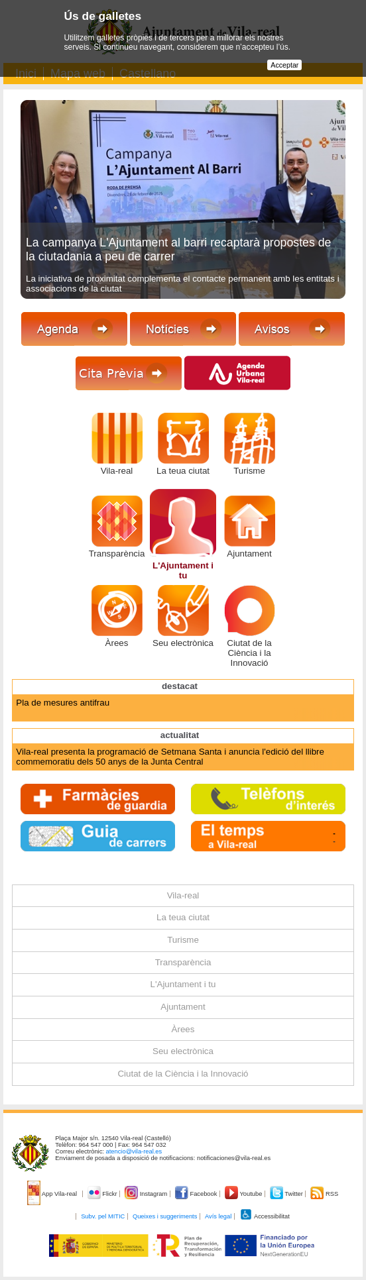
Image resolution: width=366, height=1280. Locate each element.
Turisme (249, 471)
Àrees (117, 643)
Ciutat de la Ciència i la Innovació (249, 653)
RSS (324, 1194)
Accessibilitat (264, 1216)
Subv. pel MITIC (103, 1216)
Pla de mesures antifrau (62, 703)
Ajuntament (249, 554)
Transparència (117, 554)
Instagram (147, 1194)
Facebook (197, 1194)
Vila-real (117, 471)
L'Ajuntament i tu (182, 570)
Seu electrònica (182, 643)
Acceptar (284, 65)
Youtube (244, 1194)
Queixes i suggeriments (165, 1216)
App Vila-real (53, 1194)
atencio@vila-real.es (134, 1151)
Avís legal (218, 1216)
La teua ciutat (183, 471)
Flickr (103, 1194)
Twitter (287, 1194)
